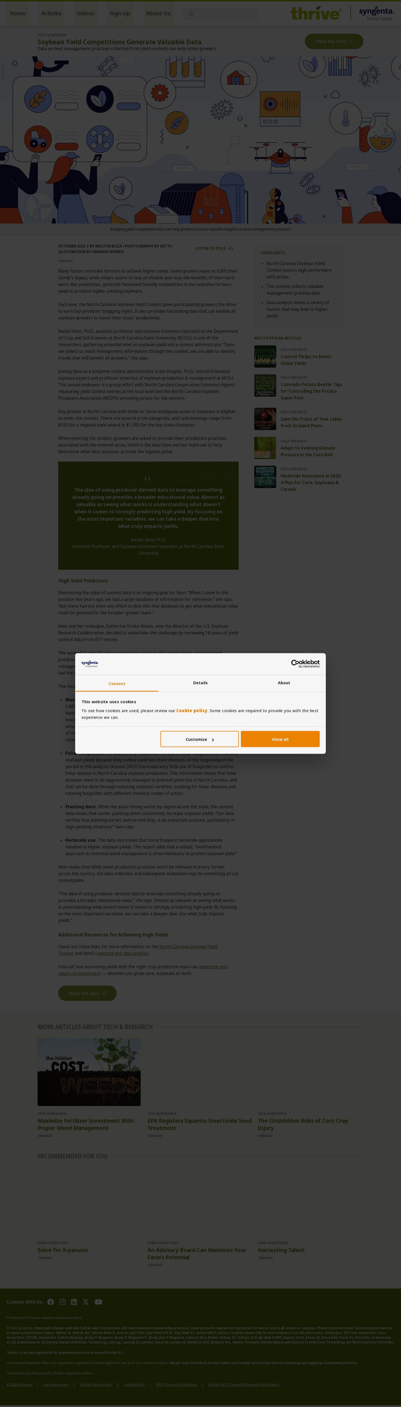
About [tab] (284, 682)
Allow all (280, 739)
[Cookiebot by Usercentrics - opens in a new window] (295, 664)
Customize (200, 739)
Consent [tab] (117, 683)
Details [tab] (200, 682)
